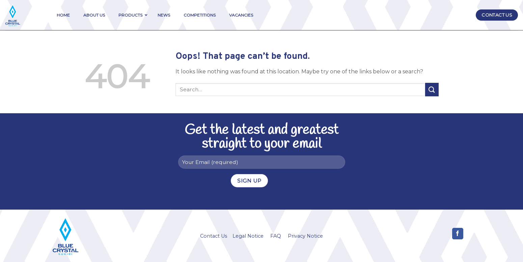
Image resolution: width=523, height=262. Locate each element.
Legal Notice (248, 236)
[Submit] (432, 89)
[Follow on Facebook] (457, 233)
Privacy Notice (305, 236)
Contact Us (213, 236)
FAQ (275, 236)
